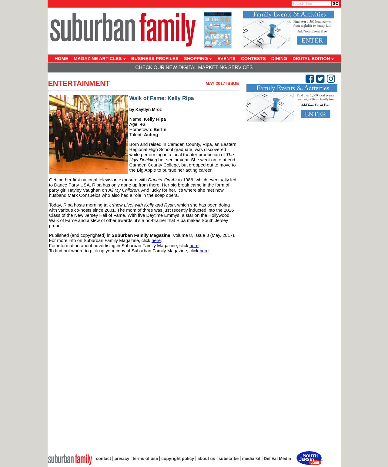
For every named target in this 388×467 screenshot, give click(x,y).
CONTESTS (253, 58)
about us (206, 458)
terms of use (145, 458)
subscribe (229, 458)
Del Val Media (277, 458)
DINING (279, 58)
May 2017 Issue (222, 83)
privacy (122, 458)
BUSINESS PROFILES (155, 58)
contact (103, 458)
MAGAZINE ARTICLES (100, 58)
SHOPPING (198, 58)
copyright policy (177, 458)
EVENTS (226, 58)
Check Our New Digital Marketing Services (194, 67)
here (156, 240)
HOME (61, 58)
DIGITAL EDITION (313, 58)
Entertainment (79, 83)
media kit (251, 458)
